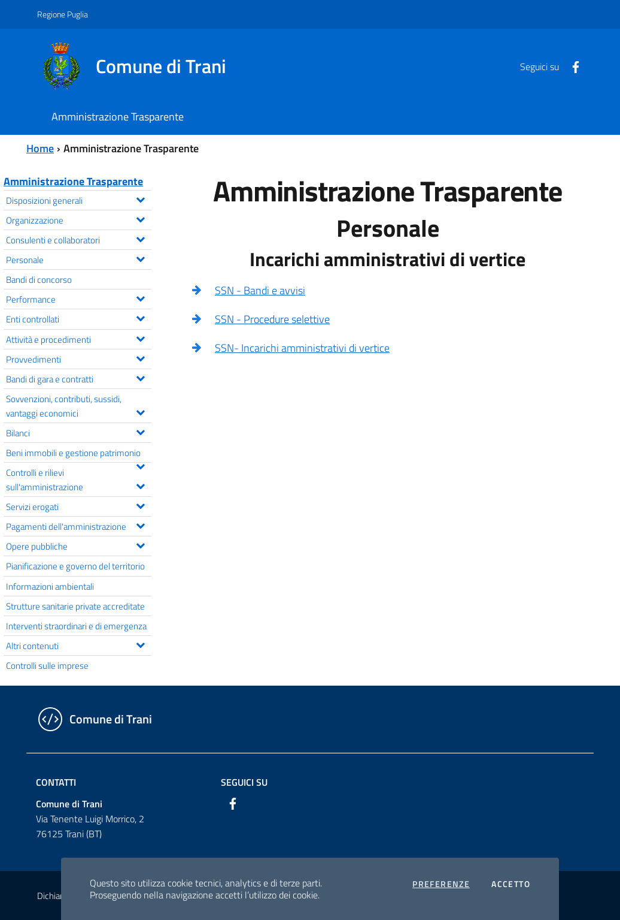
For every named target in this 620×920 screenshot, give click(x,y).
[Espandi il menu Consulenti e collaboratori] (140, 238)
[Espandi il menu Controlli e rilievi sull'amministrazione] (140, 485)
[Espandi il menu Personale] (140, 258)
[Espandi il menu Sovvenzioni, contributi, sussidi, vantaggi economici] (140, 411)
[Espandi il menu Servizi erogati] (140, 504)
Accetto (510, 884)
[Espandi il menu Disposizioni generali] (140, 198)
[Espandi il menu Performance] (140, 297)
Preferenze (441, 884)
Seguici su (244, 782)
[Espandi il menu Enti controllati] (140, 317)
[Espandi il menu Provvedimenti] (140, 357)
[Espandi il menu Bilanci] (140, 431)
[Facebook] (571, 66)
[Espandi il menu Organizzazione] (140, 218)
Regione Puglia (62, 14)
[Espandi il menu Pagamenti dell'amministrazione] (140, 524)
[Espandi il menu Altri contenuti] (140, 644)
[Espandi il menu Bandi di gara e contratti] (140, 377)
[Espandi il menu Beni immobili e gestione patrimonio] (140, 465)
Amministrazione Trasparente (73, 181)
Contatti (56, 782)
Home (40, 148)
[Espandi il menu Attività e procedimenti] (140, 337)
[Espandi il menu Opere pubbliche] (140, 544)
